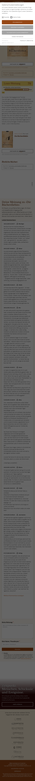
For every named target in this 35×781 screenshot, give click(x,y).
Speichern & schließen (17, 27)
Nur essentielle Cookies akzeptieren (17, 32)
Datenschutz (30, 40)
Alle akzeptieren (17, 22)
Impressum (23, 40)
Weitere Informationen (17, 36)
